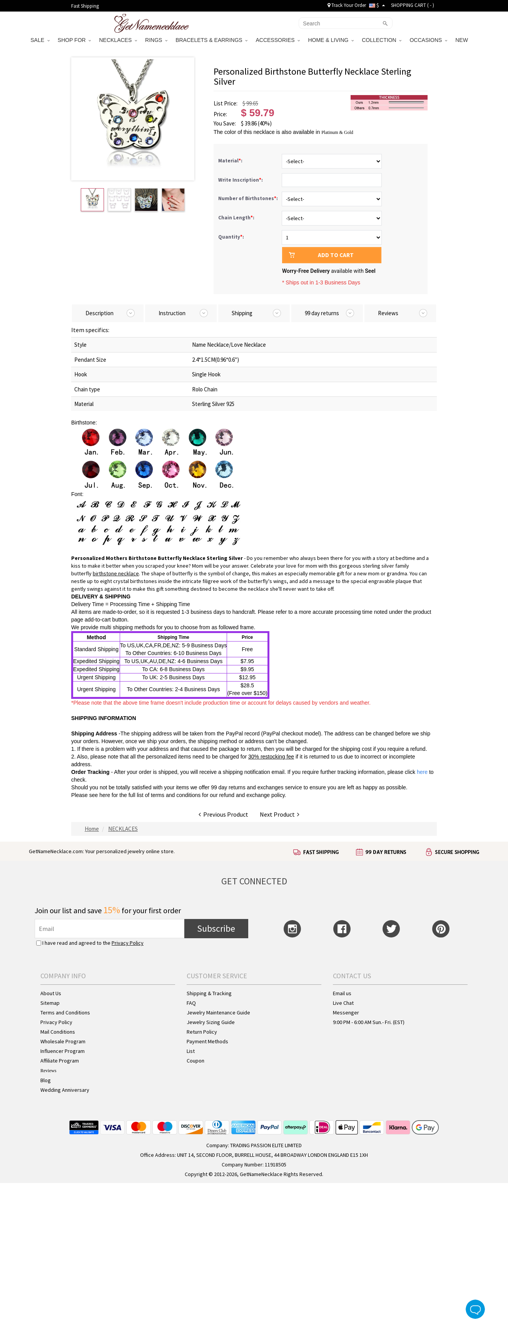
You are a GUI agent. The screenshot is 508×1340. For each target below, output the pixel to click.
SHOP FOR (74, 40)
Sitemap (50, 1002)
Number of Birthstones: (248, 198)
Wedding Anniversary (64, 1089)
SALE (40, 40)
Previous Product (223, 814)
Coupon (195, 1060)
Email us (342, 993)
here (104, 795)
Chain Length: (237, 217)
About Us (50, 993)
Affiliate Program (59, 1060)
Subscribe (216, 928)
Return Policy (202, 1031)
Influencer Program (62, 1051)
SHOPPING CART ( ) (412, 5)
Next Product (279, 814)
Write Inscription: (241, 180)
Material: (231, 160)
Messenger (346, 1012)
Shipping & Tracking (209, 993)
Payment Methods (207, 1041)
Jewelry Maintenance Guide (218, 1012)
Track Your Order (347, 5)
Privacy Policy (128, 942)
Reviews (48, 1070)
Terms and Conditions (65, 1012)
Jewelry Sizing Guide (211, 1022)
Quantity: (231, 237)
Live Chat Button (475, 1309)
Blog (45, 1080)
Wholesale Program (62, 1041)
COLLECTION (381, 40)
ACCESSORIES (278, 40)
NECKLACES (118, 40)
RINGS (156, 40)
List (191, 1051)
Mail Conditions (57, 1031)
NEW (462, 40)
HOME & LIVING (331, 40)
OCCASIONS (428, 40)
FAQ (191, 1002)
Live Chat (343, 1002)
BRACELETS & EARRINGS (211, 40)
